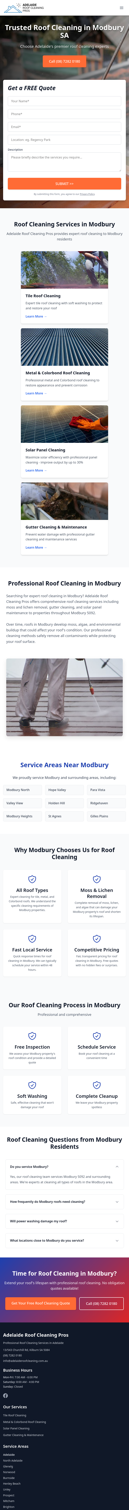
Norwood (9, 1338)
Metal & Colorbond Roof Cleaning (24, 1288)
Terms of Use (89, 1498)
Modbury (9, 1384)
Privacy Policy (87, 194)
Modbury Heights (19, 682)
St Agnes (54, 682)
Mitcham (8, 1367)
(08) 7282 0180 (12, 1221)
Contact (43, 1498)
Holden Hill (56, 669)
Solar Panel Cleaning (16, 1294)
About (30, 1498)
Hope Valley (57, 656)
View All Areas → (14, 1390)
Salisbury (9, 1378)
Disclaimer (109, 1498)
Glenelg (8, 1332)
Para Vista (97, 656)
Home (17, 1498)
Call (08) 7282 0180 (64, 61)
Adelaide (9, 1321)
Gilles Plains (99, 682)
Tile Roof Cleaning (14, 1281)
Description (15, 149)
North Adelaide (12, 1326)
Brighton (8, 1373)
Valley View (14, 669)
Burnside (9, 1344)
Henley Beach (11, 1350)
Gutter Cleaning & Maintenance (23, 1301)
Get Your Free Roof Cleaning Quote (41, 1169)
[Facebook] (5, 1261)
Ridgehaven (99, 669)
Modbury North (18, 656)
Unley (6, 1355)
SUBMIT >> (64, 183)
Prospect (8, 1361)
